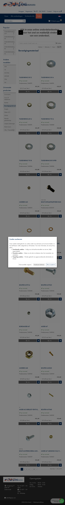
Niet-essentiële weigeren (25, 264)
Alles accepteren (51, 264)
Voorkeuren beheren (39, 264)
